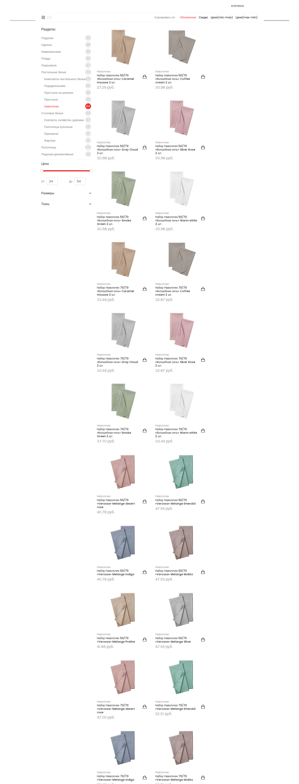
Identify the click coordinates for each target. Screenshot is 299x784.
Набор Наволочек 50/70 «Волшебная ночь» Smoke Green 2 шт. (169, 188)
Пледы (66, 99)
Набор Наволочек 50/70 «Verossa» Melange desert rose (116, 398)
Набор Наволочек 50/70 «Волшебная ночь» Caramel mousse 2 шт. (115, 118)
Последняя (248, 633)
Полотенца (66, 188)
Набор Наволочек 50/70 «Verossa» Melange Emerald (168, 398)
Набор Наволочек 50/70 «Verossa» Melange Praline (171, 466)
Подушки (66, 79)
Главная (93, 9)
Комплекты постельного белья (67, 120)
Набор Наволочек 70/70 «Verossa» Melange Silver (226, 603)
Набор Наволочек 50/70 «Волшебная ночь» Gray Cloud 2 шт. (224, 118)
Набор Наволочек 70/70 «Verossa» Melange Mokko (116, 603)
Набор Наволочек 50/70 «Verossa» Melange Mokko (116, 466)
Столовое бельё (66, 154)
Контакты (142, 9)
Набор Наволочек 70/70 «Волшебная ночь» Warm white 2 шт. (224, 328)
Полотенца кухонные (67, 168)
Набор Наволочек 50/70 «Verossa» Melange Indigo (226, 396)
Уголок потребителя (167, 9)
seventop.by (145, 778)
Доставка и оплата (198, 9)
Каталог (108, 9)
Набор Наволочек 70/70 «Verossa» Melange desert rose (116, 535)
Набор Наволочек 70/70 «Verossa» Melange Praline (171, 603)
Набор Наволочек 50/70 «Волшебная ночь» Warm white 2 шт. (224, 188)
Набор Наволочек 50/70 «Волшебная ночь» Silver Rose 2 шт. (113, 188)
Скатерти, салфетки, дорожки (67, 161)
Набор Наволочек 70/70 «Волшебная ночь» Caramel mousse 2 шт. (115, 258)
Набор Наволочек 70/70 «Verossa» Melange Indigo (226, 533)
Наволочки (67, 147)
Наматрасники (66, 92)
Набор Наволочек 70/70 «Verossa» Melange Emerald (168, 535)
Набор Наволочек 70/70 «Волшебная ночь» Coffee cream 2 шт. (169, 258)
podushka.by (58, 709)
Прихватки (67, 174)
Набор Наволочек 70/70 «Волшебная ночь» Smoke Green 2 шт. (169, 328)
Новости (125, 9)
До (77, 222)
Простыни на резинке (67, 133)
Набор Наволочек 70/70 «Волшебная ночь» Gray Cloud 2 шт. (224, 258)
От (49, 222)
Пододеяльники (67, 127)
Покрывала (66, 106)
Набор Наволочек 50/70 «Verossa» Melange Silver (226, 466)
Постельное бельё (155, 41)
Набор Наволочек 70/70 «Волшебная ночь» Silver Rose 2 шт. (113, 328)
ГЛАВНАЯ (114, 41)
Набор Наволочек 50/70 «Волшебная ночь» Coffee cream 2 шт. (169, 118)
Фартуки (67, 181)
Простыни (67, 140)
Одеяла (66, 86)
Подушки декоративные (66, 195)
